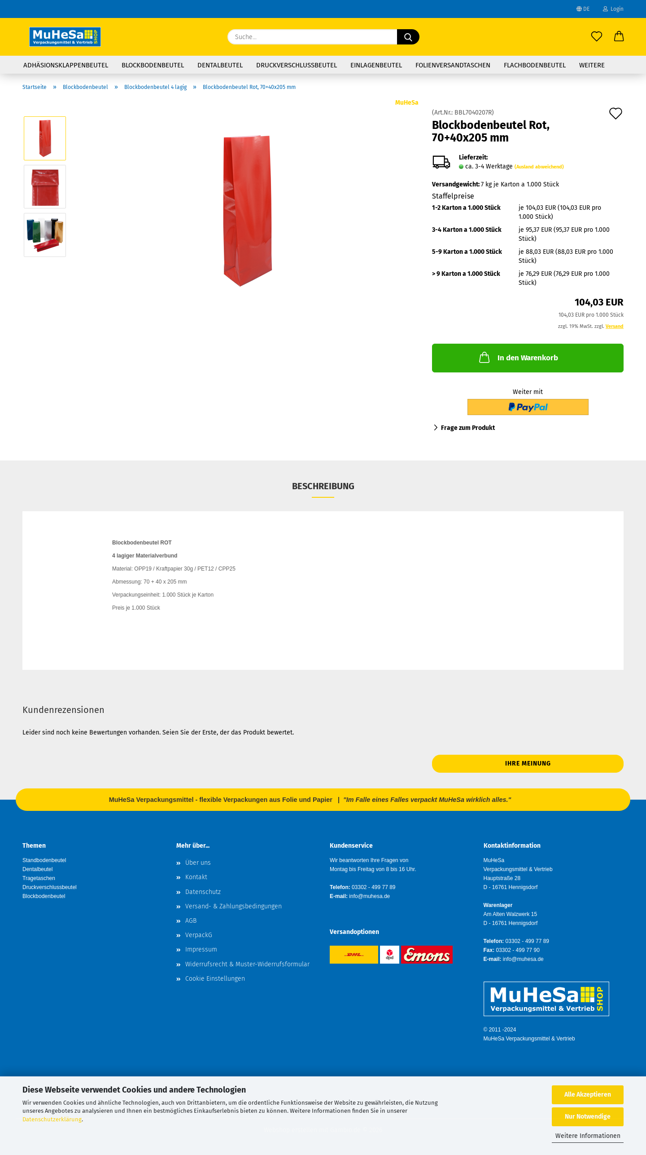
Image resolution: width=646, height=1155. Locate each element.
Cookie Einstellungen (215, 978)
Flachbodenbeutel (535, 65)
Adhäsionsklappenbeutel (65, 65)
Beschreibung (323, 486)
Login (613, 9)
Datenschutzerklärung (52, 1119)
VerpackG (198, 935)
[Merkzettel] (596, 37)
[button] (619, 37)
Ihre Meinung (528, 763)
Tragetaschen (38, 878)
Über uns (198, 863)
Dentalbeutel (220, 65)
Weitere (592, 65)
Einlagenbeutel (376, 65)
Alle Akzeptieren (587, 1094)
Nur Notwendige (588, 1116)
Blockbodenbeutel (153, 65)
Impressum (201, 949)
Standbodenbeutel (44, 860)
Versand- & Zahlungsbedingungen (233, 906)
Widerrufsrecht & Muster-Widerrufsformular (247, 964)
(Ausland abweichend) (539, 167)
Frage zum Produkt (468, 428)
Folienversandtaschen (452, 65)
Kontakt (196, 877)
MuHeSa (407, 102)
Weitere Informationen (587, 1136)
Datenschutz (203, 892)
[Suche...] (408, 36)
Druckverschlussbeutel (296, 65)
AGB (190, 921)
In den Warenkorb (517, 357)
